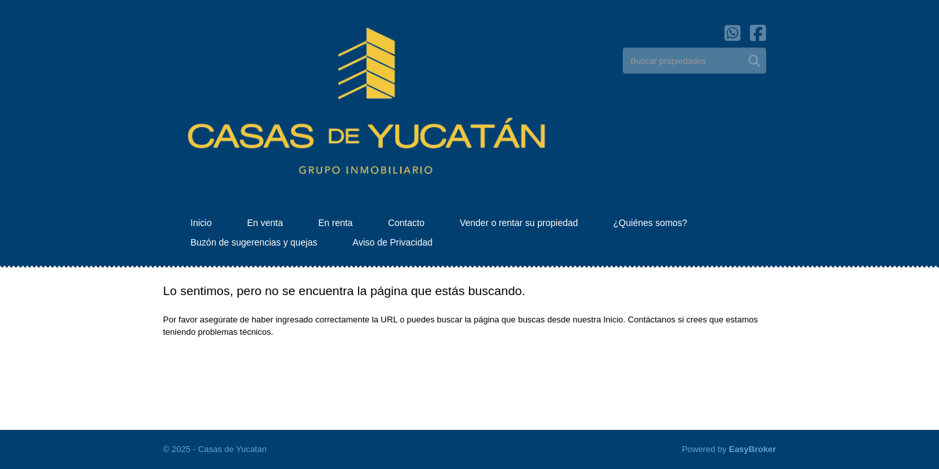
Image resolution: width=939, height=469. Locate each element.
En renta (335, 223)
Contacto (406, 223)
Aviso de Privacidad (393, 242)
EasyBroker (752, 449)
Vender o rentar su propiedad (519, 223)
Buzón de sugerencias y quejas (254, 242)
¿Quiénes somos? (650, 223)
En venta (265, 223)
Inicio (201, 223)
